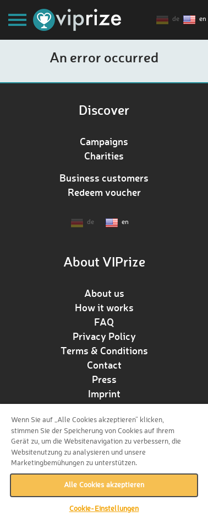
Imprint (104, 393)
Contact (104, 364)
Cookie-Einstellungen (104, 509)
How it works (104, 307)
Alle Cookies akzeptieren (104, 485)
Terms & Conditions (104, 350)
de (175, 19)
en (202, 19)
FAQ (104, 321)
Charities (104, 155)
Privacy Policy (104, 336)
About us (104, 293)
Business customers (104, 177)
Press (104, 379)
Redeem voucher (104, 192)
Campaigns (104, 141)
